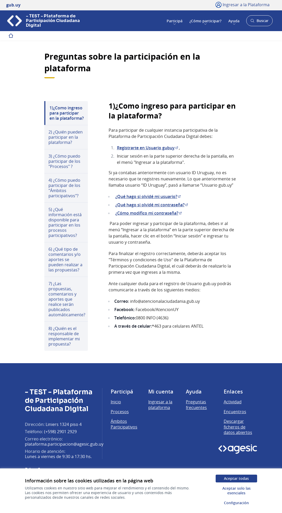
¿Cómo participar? (205, 20)
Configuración (236, 502)
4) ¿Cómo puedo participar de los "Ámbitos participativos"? (64, 188)
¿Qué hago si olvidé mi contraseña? (152, 205)
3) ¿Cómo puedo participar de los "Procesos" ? (64, 161)
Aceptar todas (236, 478)
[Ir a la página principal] (48, 20)
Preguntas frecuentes (196, 404)
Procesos (120, 411)
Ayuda (233, 20)
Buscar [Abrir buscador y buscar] (259, 22)
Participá (174, 20)
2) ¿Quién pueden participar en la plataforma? (65, 137)
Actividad (233, 402)
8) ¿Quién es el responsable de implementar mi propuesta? (64, 336)
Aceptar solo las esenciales (236, 490)
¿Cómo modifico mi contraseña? (148, 213)
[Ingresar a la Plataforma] (242, 5)
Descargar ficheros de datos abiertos (238, 426)
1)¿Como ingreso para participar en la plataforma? (67, 113)
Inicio (116, 402)
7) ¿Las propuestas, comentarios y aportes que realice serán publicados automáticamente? (66, 299)
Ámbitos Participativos (124, 424)
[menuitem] (66, 113)
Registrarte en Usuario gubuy (148, 148)
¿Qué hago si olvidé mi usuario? (148, 196)
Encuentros (235, 411)
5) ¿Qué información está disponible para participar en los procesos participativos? (65, 222)
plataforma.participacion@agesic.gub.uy (64, 444)
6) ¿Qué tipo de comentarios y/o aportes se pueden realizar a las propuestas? (65, 259)
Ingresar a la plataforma (160, 404)
